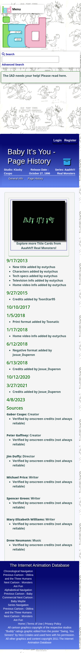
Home (21, 623)
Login (58, 140)
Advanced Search (13, 64)
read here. (59, 76)
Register (70, 140)
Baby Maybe (18, 601)
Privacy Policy (53, 623)
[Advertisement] (23, 107)
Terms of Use (34, 623)
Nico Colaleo (26, 634)
